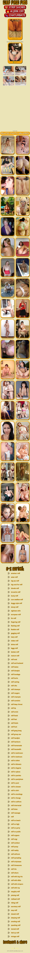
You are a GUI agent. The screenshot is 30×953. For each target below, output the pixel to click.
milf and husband (17, 663)
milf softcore (15, 854)
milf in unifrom (16, 802)
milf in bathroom (17, 753)
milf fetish (14, 723)
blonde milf (15, 588)
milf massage (15, 813)
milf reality (14, 850)
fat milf (13, 618)
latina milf (14, 644)
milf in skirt (15, 790)
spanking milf (15, 925)
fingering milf (15, 622)
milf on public (15, 832)
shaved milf (15, 914)
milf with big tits (16, 876)
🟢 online (15, 61)
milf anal (14, 659)
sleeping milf (15, 918)
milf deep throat (16, 704)
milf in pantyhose (17, 779)
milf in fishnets (16, 764)
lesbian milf (15, 652)
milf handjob (15, 738)
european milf (16, 614)
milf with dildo (16, 880)
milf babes (14, 667)
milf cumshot (15, 701)
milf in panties (16, 775)
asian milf (14, 577)
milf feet (14, 719)
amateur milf (15, 573)
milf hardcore (15, 742)
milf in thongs (16, 798)
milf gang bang (16, 730)
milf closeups (15, 689)
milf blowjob (15, 671)
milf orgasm (15, 835)
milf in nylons (15, 772)
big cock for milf (16, 584)
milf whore (14, 873)
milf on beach (15, 820)
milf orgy (14, 839)
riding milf (14, 903)
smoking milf (15, 921)
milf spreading (16, 858)
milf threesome (16, 865)
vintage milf (15, 936)
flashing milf (15, 626)
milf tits (13, 869)
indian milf (14, 641)
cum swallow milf (17, 599)
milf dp (13, 708)
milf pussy (14, 847)
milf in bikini (15, 760)
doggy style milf (16, 603)
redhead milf (15, 899)
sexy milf (14, 910)
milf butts (14, 678)
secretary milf (15, 906)
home (12, 948)
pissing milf (15, 895)
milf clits (14, 686)
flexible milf (15, 629)
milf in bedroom (16, 757)
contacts (17, 948)
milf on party (15, 828)
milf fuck (14, 727)
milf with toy (15, 888)
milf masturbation (14, 818)
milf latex (14, 809)
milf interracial (16, 805)
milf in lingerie (16, 768)
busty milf (14, 596)
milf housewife (16, 749)
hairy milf (14, 637)
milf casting (15, 682)
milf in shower (16, 787)
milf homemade (16, 745)
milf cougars (15, 693)
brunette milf (15, 592)
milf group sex (16, 734)
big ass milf (15, 581)
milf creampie (15, 697)
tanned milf (15, 929)
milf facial (14, 715)
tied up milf (15, 933)
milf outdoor (15, 843)
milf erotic (14, 712)
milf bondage (15, 674)
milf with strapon (17, 884)
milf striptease (16, 862)
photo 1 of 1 (15, 37)
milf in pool (15, 783)
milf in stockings (16, 794)
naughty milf (15, 891)
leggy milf (14, 648)
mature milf (15, 656)
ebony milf (14, 607)
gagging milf (15, 633)
